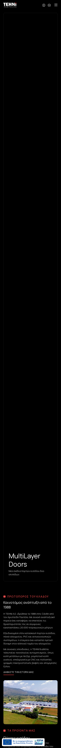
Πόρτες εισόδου (16, 738)
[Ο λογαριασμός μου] (44, 5)
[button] (56, 5)
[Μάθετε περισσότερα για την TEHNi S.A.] (18, 672)
